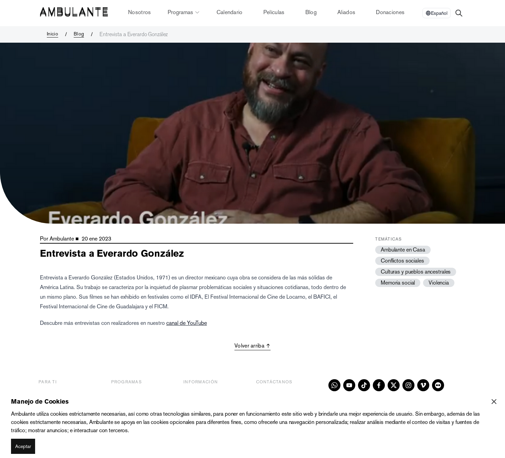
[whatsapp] (334, 385)
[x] (394, 385)
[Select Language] (436, 13)
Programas (184, 12)
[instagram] (408, 385)
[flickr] (438, 385)
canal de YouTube (186, 323)
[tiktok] (364, 385)
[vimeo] (423, 385)
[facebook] (379, 385)
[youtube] (349, 385)
